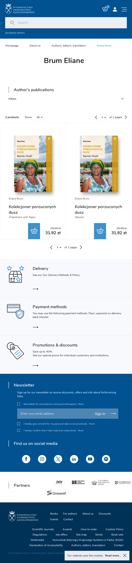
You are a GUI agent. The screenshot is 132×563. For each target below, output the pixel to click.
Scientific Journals (43, 529)
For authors (70, 514)
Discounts (105, 514)
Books (54, 514)
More (81, 404)
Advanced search (15, 33)
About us (35, 46)
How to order (89, 529)
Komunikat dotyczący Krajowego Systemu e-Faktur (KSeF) (88, 540)
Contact (68, 519)
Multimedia (37, 540)
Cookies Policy (114, 529)
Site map (81, 535)
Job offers (61, 535)
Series (99, 535)
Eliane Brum (104, 46)
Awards (67, 529)
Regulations (40, 535)
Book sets (117, 535)
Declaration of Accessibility (46, 545)
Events (54, 519)
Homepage (11, 46)
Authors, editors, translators (69, 46)
